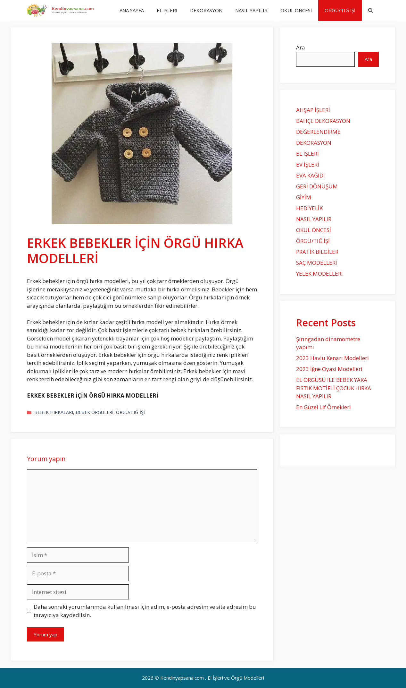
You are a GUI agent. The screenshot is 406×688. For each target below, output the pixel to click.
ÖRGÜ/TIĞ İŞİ (340, 10)
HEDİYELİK (309, 208)
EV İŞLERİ (307, 164)
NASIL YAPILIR (251, 10)
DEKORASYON (206, 10)
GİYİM (303, 197)
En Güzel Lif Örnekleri (323, 407)
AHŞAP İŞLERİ (313, 110)
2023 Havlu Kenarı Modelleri (332, 358)
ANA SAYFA (132, 10)
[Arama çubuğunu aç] (370, 10)
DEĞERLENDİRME (318, 131)
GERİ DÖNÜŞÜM (317, 186)
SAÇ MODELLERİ (316, 262)
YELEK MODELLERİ (319, 273)
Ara (300, 47)
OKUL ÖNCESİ (296, 10)
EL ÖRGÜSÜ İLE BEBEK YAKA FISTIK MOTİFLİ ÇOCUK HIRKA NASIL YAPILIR (333, 388)
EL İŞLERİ (167, 10)
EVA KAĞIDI (310, 175)
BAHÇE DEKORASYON (323, 121)
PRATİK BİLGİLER (317, 251)
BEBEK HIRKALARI (53, 412)
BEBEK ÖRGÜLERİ (94, 412)
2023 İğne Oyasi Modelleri (329, 369)
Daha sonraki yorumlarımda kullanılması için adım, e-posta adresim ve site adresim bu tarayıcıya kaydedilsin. (145, 611)
